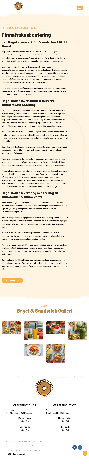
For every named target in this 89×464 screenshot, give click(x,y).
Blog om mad (38, 441)
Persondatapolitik (14, 450)
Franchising (10, 441)
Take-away (21, 446)
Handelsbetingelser (36, 446)
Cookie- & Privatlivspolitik (33, 450)
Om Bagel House (24, 441)
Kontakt (11, 446)
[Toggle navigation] (80, 8)
